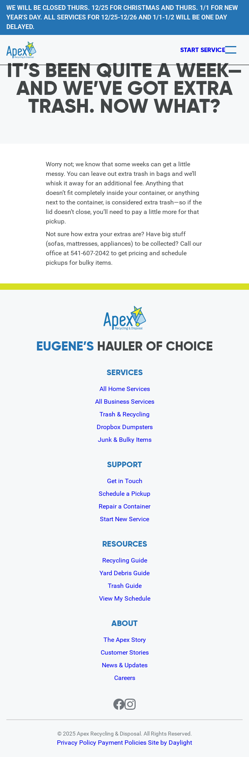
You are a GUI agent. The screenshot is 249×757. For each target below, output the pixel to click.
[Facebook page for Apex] (114, 704)
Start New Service (124, 519)
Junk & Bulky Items (125, 439)
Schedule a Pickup (124, 493)
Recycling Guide (124, 560)
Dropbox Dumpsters (125, 427)
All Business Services (124, 401)
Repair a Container (124, 506)
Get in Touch (124, 481)
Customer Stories (125, 652)
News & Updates (125, 665)
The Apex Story (124, 639)
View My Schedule (124, 598)
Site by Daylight (171, 743)
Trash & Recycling (124, 414)
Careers (124, 678)
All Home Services (124, 389)
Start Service (189, 50)
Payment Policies (123, 743)
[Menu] (230, 49)
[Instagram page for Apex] (134, 704)
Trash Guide (125, 585)
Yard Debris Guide (124, 573)
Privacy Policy (77, 743)
